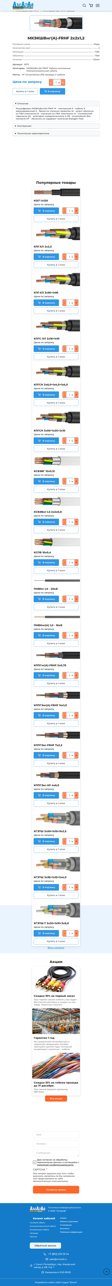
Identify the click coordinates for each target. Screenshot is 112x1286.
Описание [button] (22, 103)
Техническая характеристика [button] (33, 133)
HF (23, 74)
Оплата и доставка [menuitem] (69, 1221)
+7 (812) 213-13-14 (58, 1253)
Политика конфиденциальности (64, 1207)
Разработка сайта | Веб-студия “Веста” (56, 1282)
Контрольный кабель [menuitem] (39, 1230)
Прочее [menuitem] (33, 1237)
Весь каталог (56, 947)
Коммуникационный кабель (41, 70)
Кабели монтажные (59, 68)
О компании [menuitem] (66, 1225)
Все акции (56, 1098)
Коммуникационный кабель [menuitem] (43, 1226)
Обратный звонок (45, 1245)
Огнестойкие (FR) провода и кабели (45, 74)
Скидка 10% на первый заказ (54, 995)
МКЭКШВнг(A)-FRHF (37, 68)
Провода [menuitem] (34, 1233)
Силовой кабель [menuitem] (37, 1222)
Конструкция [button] (24, 126)
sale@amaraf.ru (58, 1259)
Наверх (106, 1271)
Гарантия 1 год (44, 1037)
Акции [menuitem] (63, 1218)
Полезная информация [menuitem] (71, 1232)
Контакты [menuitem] (64, 1228)
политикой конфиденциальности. (55, 1165)
